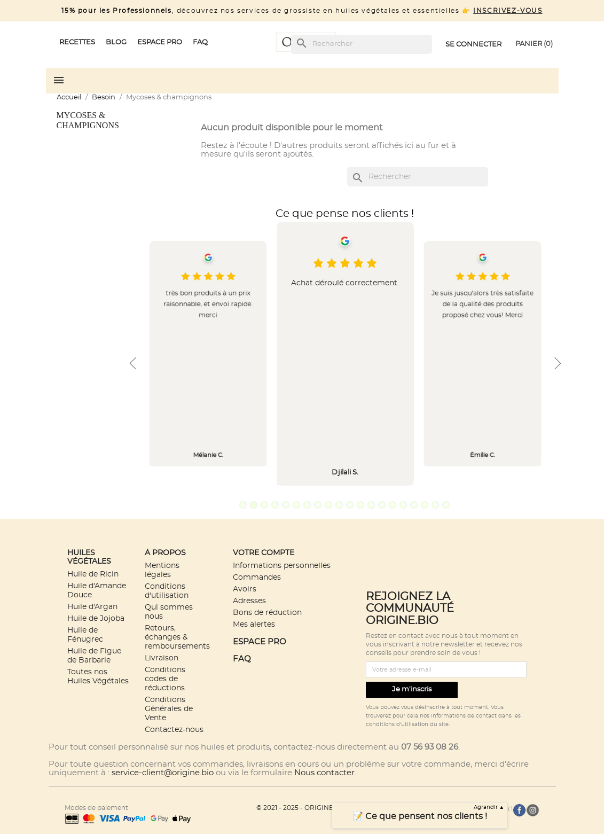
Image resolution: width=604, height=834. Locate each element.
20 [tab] (446, 505)
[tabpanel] (345, 354)
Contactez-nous (174, 730)
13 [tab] (371, 505)
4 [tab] (275, 505)
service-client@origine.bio (163, 773)
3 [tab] (264, 505)
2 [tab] (253, 505)
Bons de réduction (267, 613)
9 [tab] (328, 505)
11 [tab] (350, 505)
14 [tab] (382, 505)
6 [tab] (296, 505)
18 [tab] (424, 505)
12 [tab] (360, 505)
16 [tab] (403, 505)
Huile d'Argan (92, 607)
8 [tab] (318, 505)
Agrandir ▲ (489, 807)
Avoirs (244, 589)
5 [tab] (286, 505)
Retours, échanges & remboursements (177, 637)
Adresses (249, 601)
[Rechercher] (361, 44)
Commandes (257, 577)
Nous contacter (324, 773)
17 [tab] (414, 505)
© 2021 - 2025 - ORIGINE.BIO (301, 808)
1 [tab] (243, 505)
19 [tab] (435, 505)
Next (556, 363)
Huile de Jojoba (95, 618)
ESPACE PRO (259, 642)
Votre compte (263, 553)
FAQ (242, 659)
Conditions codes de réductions (165, 679)
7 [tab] (307, 505)
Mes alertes (254, 624)
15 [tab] (392, 505)
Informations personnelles (282, 566)
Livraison (161, 658)
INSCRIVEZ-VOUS (507, 10)
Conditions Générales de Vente (169, 709)
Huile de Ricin (93, 574)
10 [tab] (339, 505)
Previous (132, 363)
